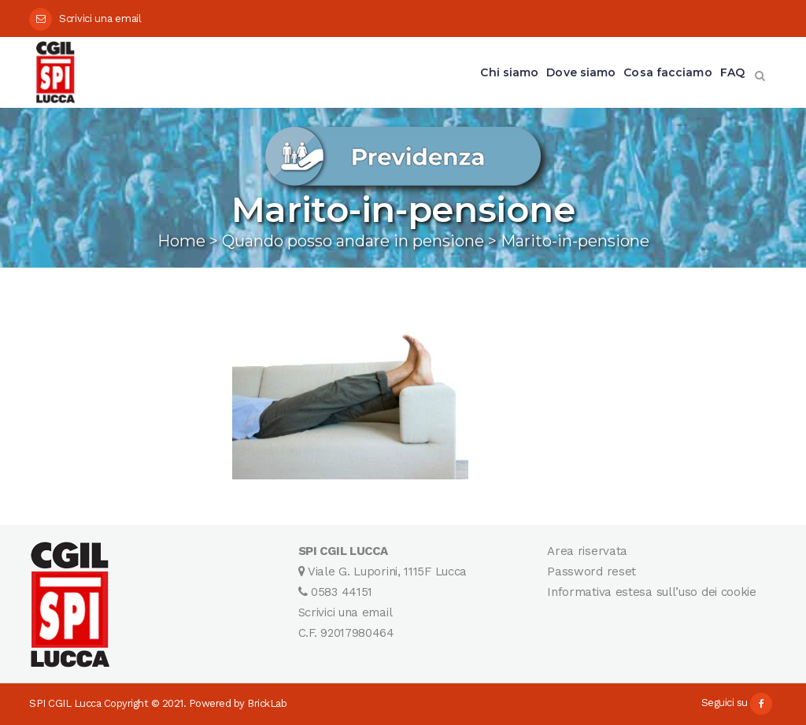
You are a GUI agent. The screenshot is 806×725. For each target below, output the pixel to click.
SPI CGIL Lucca (65, 703)
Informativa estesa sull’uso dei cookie (651, 592)
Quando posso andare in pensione (353, 240)
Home (181, 240)
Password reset (591, 571)
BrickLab (267, 703)
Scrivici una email (100, 18)
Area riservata (587, 551)
